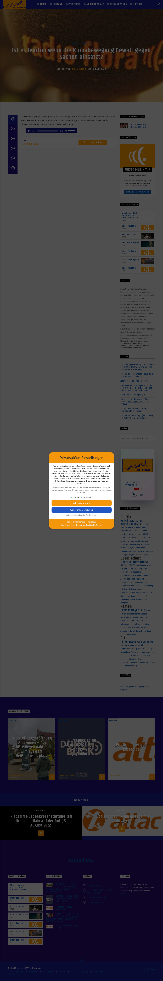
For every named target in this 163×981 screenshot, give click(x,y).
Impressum (92, 522)
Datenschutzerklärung (76, 522)
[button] (82, 503)
